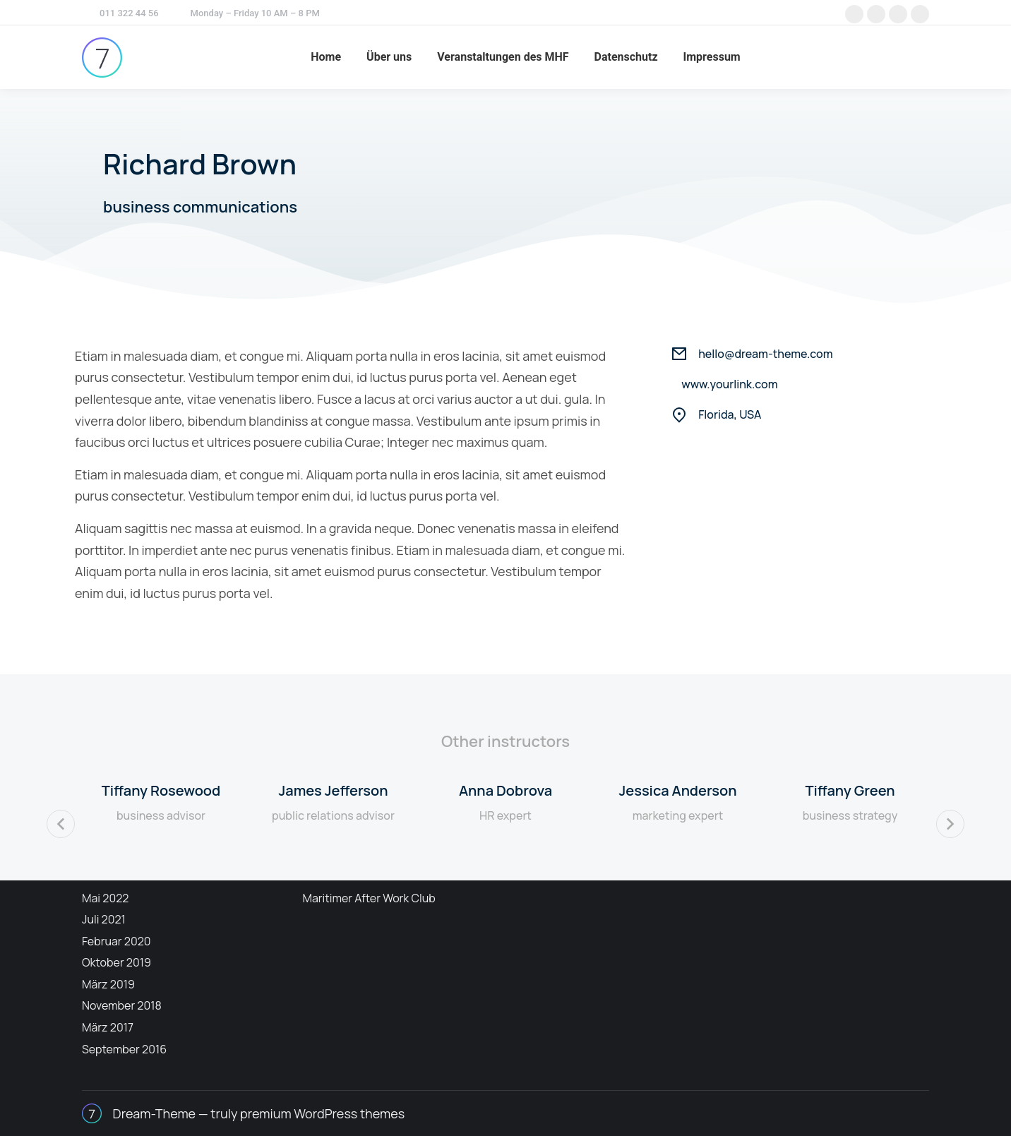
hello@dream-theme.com (765, 353)
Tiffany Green (850, 790)
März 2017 (107, 1027)
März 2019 (108, 984)
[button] (61, 824)
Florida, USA (729, 414)
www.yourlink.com (729, 384)
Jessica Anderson (677, 790)
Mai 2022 (105, 898)
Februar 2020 (116, 941)
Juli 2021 (104, 919)
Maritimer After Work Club (369, 898)
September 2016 (124, 1049)
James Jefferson (333, 790)
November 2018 (122, 1005)
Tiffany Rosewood (161, 790)
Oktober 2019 (116, 962)
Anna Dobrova (505, 790)
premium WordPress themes (322, 1113)
